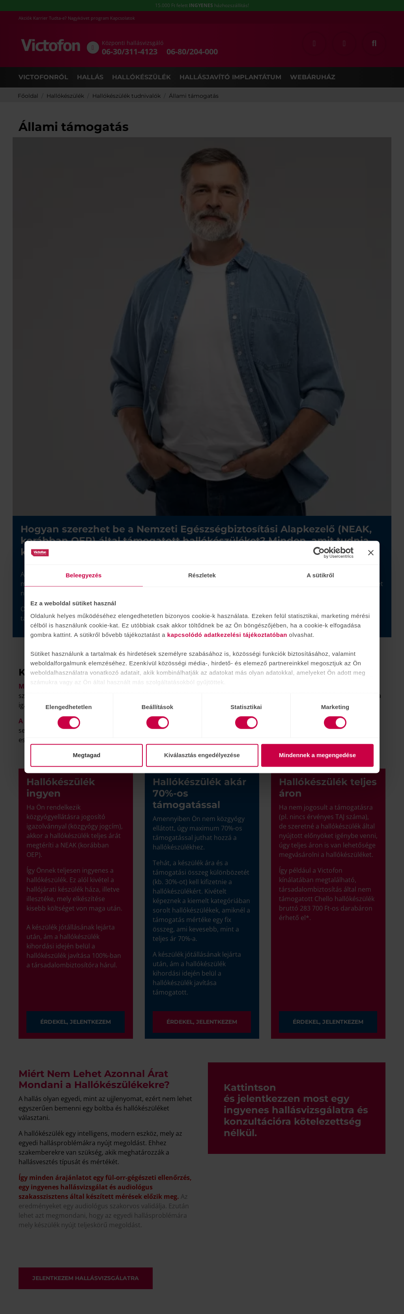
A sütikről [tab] (320, 575)
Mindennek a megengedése (317, 755)
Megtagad (86, 755)
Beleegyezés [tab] (83, 575)
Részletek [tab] (202, 575)
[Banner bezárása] (371, 552)
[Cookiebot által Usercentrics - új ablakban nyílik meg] (319, 552)
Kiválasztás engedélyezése (202, 755)
